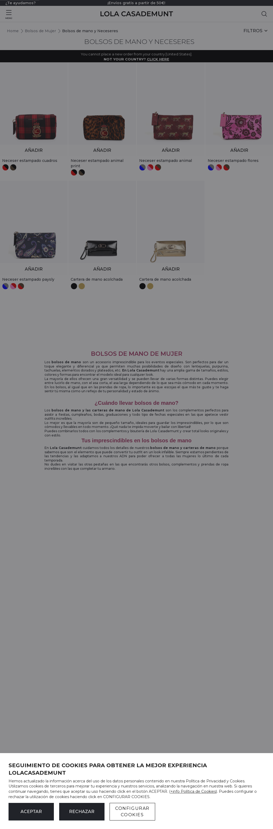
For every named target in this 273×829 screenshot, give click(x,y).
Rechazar (81, 811)
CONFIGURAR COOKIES (132, 811)
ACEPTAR (31, 811)
